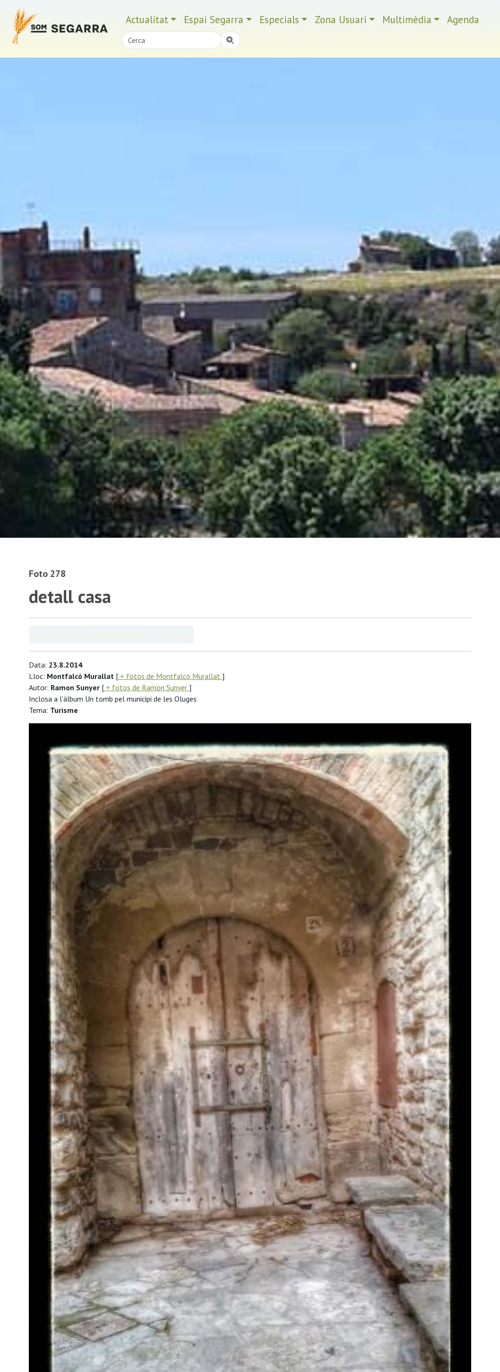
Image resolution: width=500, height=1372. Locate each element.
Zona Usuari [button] (341, 19)
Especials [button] (279, 19)
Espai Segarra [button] (213, 19)
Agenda (463, 19)
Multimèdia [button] (406, 19)
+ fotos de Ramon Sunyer (146, 687)
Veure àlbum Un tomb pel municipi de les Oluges (111, 634)
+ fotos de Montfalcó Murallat (170, 676)
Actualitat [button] (147, 19)
